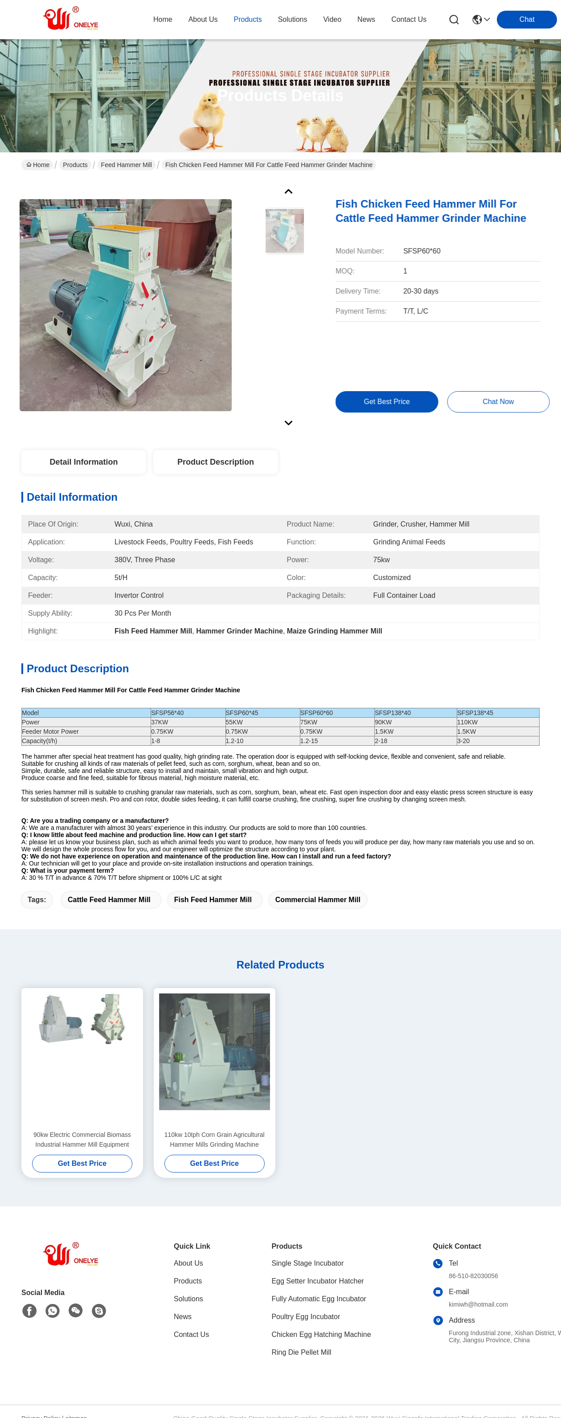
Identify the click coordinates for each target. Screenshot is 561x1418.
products (248, 19)
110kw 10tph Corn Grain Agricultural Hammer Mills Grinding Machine (214, 1139)
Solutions (188, 1299)
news (366, 19)
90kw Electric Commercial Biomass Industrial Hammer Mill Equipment (82, 1139)
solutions (292, 19)
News (183, 1316)
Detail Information (83, 462)
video (332, 19)
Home (162, 19)
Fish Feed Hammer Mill (213, 899)
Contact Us (191, 1334)
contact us (408, 19)
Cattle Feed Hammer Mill (109, 899)
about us (203, 19)
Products (75, 164)
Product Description (215, 462)
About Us (188, 1263)
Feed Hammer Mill (126, 164)
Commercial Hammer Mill (317, 899)
